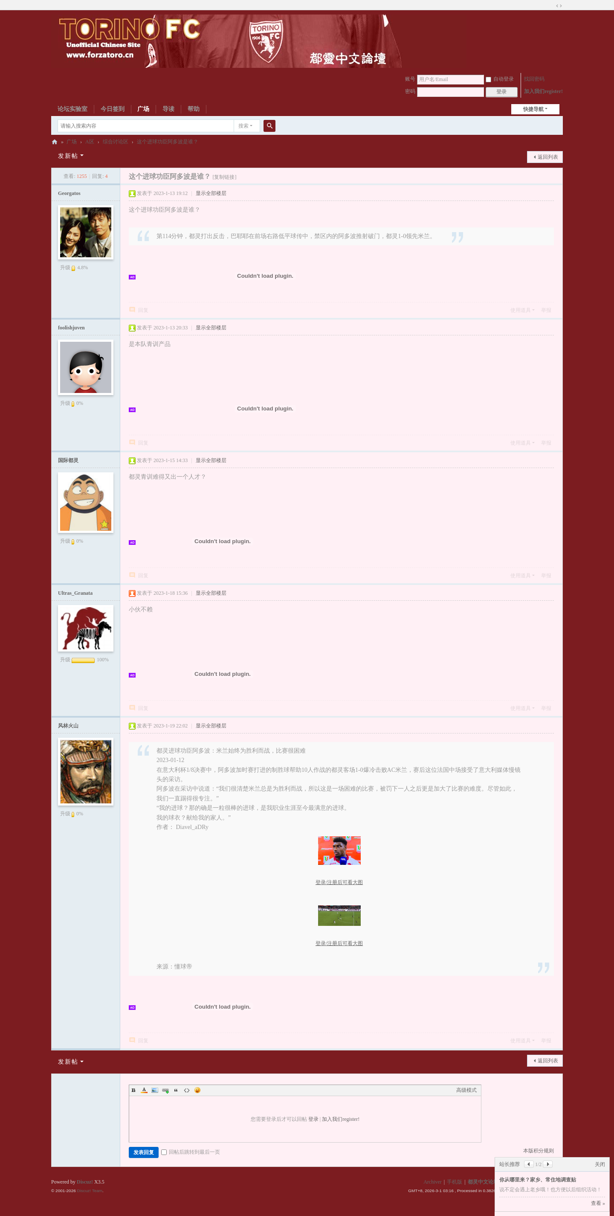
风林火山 (68, 726)
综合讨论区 (115, 142)
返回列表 (548, 157)
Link (165, 1090)
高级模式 (466, 1090)
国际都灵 (68, 460)
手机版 (454, 1182)
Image (155, 1090)
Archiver (432, 1182)
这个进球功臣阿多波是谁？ (167, 142)
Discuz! (85, 1182)
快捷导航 (533, 109)
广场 (143, 109)
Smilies (197, 1090)
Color (144, 1090)
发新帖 (68, 156)
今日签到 (113, 109)
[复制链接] (224, 177)
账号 (410, 79)
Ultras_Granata (75, 593)
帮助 (194, 109)
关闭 (600, 1164)
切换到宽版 (559, 6)
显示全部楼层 (211, 193)
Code (186, 1090)
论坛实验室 (72, 109)
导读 (168, 109)
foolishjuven (71, 328)
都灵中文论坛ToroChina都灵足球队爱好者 (54, 142)
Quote (176, 1090)
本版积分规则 (538, 1151)
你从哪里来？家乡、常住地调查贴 (537, 1180)
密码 (410, 91)
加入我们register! (543, 91)
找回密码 (534, 79)
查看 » (598, 1203)
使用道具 (520, 310)
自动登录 (500, 79)
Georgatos (69, 193)
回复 (143, 310)
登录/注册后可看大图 (339, 882)
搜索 (243, 126)
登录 (313, 1119)
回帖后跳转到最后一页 (190, 1152)
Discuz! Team (89, 1190)
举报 (546, 310)
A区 (89, 142)
